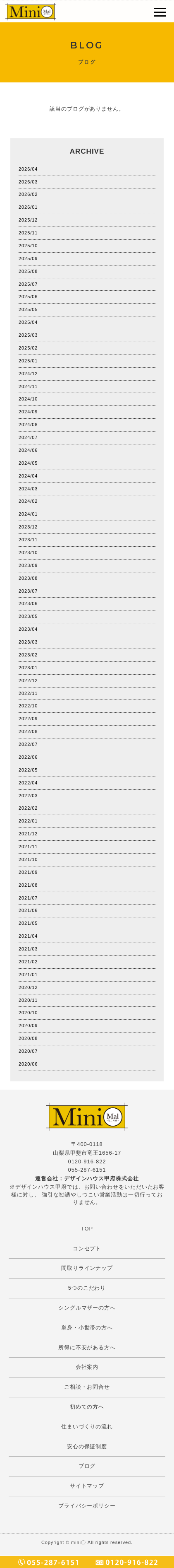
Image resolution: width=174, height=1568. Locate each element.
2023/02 (28, 654)
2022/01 (28, 820)
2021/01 (28, 974)
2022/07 (28, 744)
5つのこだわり (87, 1288)
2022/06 (28, 757)
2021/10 (28, 859)
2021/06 (28, 910)
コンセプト (87, 1248)
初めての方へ (87, 1407)
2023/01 (28, 667)
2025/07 (28, 284)
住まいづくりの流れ (87, 1426)
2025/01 (28, 360)
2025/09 (28, 258)
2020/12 (28, 987)
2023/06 (28, 603)
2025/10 (28, 245)
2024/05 (28, 463)
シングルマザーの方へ (87, 1308)
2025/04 (28, 322)
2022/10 (28, 705)
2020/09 (28, 1025)
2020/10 (28, 1012)
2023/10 (28, 552)
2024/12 (28, 373)
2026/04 (28, 168)
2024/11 (28, 386)
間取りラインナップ (87, 1268)
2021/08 (28, 885)
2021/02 (28, 961)
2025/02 (28, 347)
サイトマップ (87, 1486)
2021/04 (28, 936)
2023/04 (28, 629)
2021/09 (28, 872)
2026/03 (28, 181)
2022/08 (28, 731)
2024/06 (28, 450)
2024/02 (28, 501)
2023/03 (28, 641)
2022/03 (28, 795)
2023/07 (28, 591)
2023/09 (28, 565)
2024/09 (28, 411)
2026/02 (28, 194)
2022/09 (28, 718)
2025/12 (28, 219)
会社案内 (87, 1367)
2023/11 (28, 539)
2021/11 (28, 846)
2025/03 (28, 335)
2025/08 (28, 271)
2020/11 (28, 1000)
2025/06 (28, 296)
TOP (87, 1228)
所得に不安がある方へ (87, 1347)
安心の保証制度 (87, 1446)
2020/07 (28, 1051)
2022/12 (28, 680)
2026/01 (28, 207)
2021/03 (28, 948)
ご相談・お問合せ (87, 1387)
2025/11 (28, 232)
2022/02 (28, 808)
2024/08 (28, 424)
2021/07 (28, 897)
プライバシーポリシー (87, 1506)
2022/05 (28, 769)
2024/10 (28, 398)
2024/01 (28, 513)
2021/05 (28, 923)
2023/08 (28, 578)
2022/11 (28, 693)
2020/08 (28, 1038)
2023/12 (28, 526)
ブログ (87, 1466)
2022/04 (28, 782)
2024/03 (28, 488)
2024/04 (28, 475)
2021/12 (28, 833)
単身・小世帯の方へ (87, 1327)
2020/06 (28, 1063)
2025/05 (28, 309)
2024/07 (28, 437)
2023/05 (28, 616)
